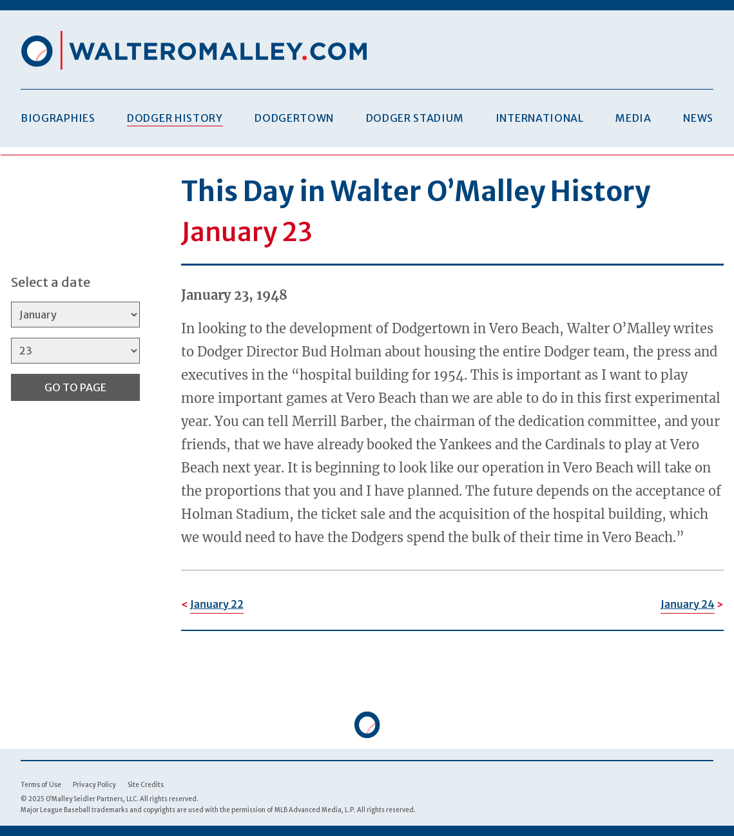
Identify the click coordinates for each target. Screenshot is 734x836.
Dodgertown (294, 118)
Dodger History (175, 118)
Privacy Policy (94, 785)
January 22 (217, 604)
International (540, 118)
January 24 (688, 604)
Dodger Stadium (415, 118)
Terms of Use (41, 785)
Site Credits (146, 785)
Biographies (58, 118)
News (698, 118)
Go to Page (75, 387)
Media (633, 118)
